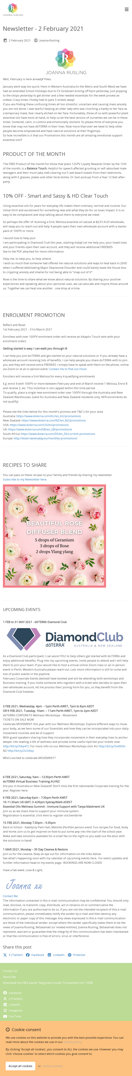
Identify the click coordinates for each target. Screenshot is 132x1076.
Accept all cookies (20, 1066)
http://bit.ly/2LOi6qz (21, 751)
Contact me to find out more (67, 369)
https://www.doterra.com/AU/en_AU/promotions (48, 416)
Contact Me (10, 896)
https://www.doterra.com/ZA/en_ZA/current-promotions (58, 434)
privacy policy (72, 1042)
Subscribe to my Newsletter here (24, 479)
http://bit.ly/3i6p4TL (16, 746)
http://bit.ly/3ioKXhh (112, 746)
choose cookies (52, 1066)
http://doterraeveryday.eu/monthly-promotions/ (46, 438)
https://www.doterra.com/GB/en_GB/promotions (40, 429)
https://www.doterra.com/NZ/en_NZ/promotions (53, 420)
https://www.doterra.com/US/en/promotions (39, 425)
